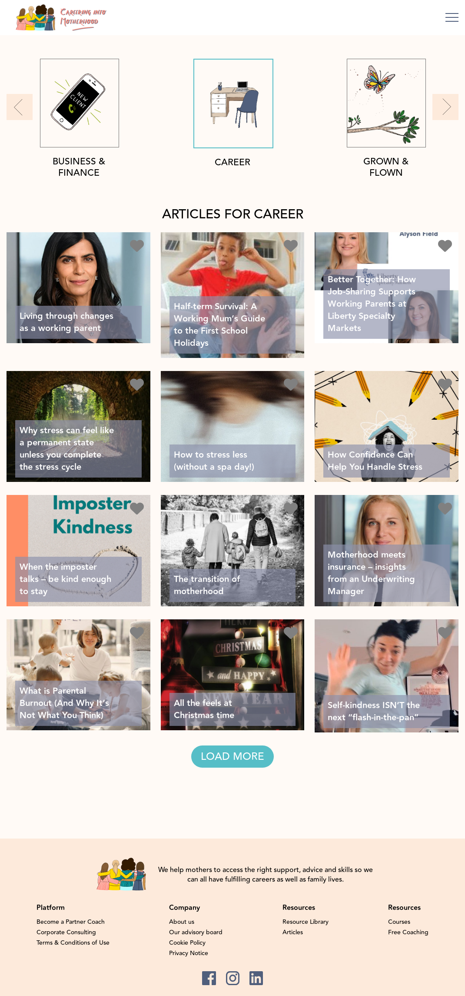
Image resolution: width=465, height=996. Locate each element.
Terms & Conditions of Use (73, 943)
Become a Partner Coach (71, 922)
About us (181, 922)
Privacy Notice (188, 953)
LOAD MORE (232, 757)
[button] (20, 107)
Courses (399, 922)
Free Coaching (408, 932)
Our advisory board (196, 932)
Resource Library (305, 922)
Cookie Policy (187, 943)
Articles (292, 932)
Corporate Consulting (66, 932)
